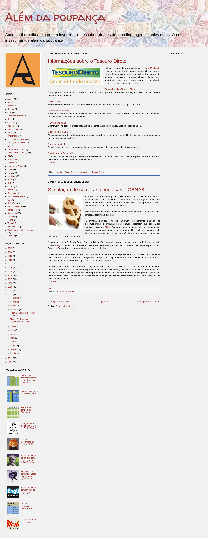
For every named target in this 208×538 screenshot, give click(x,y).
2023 (10, 256)
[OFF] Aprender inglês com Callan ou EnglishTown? (29, 425)
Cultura (10, 122)
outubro (14, 306)
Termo (10, 220)
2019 (10, 271)
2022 (10, 260)
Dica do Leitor (13, 129)
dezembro (15, 298)
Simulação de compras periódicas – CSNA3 (96, 189)
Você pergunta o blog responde (21, 230)
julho (12, 330)
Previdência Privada (16, 196)
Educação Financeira (73, 172)
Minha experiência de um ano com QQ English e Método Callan (29, 459)
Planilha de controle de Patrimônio (26, 409)
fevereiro (14, 349)
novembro (15, 302)
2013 (10, 294)
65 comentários (55, 289)
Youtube (11, 236)
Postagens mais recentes (60, 301)
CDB (9, 112)
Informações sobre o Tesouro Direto (87, 61)
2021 (10, 264)
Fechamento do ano (16, 149)
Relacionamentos (15, 206)
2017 (10, 279)
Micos (10, 179)
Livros (10, 173)
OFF (9, 183)
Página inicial (104, 301)
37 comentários (55, 169)
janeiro (13, 353)
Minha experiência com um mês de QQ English (29, 490)
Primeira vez (54, 101)
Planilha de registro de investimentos (29, 392)
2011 (10, 362)
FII (8, 156)
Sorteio (10, 217)
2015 (10, 287)
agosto (13, 326)
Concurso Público (15, 116)
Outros (10, 186)
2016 (10, 283)
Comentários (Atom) (64, 306)
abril (12, 342)
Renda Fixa (12, 210)
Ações (61, 291)
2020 (10, 267)
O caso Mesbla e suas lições (28, 520)
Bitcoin (10, 106)
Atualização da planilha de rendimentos (27, 505)
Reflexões (11, 203)
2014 (10, 291)
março (13, 346)
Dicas (62, 172)
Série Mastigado (152, 68)
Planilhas (11, 190)
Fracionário (12, 159)
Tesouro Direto (98, 172)
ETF (9, 146)
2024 (10, 252)
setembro (14, 309)
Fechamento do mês (16, 153)
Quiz (9, 200)
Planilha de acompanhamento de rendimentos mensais (29, 379)
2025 (10, 248)
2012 (10, 358)
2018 (10, 275)
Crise (9, 119)
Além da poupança (55, 17)
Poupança (11, 193)
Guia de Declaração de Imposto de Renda (29, 442)
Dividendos (12, 136)
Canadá (10, 109)
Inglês (10, 169)
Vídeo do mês (13, 227)
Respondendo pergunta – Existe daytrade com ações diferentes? (29, 475)
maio (12, 338)
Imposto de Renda (15, 166)
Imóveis (10, 163)
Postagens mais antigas (148, 301)
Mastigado (87, 172)
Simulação (69, 291)
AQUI (107, 227)
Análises (11, 102)
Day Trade (12, 126)
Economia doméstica (16, 139)
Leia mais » (53, 162)
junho (13, 334)
